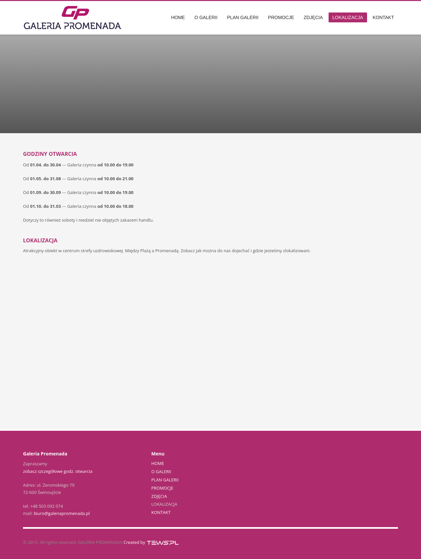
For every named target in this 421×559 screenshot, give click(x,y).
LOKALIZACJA (164, 504)
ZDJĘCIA (159, 496)
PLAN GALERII (165, 480)
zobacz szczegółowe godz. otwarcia (57, 471)
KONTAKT (160, 512)
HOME (157, 463)
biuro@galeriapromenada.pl (62, 513)
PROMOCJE (162, 488)
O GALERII (161, 471)
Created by (151, 542)
